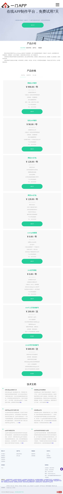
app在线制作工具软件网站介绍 (28, 479)
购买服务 (32, 336)
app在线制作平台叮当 (48, 479)
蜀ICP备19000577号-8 (19, 492)
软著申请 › (33, 453)
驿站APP (32, 485)
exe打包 (13, 487)
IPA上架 (34, 75)
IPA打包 (23, 75)
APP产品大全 (42, 485)
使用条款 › (3, 455)
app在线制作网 (56, 479)
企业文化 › (3, 459)
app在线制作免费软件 (39, 479)
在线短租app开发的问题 (8, 481)
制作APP (32, 25)
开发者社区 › (49, 457)
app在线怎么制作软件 (17, 479)
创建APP (32, 111)
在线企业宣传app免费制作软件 (29, 481)
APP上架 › (18, 455)
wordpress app (9, 487)
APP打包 (16, 485)
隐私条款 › (3, 457)
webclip (28, 485)
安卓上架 (12, 485)
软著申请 (29, 75)
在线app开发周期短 (49, 480)
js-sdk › (48, 453)
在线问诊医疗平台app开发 (48, 481)
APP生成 (20, 485)
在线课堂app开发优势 (18, 481)
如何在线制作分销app (31, 480)
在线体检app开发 (38, 481)
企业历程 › (3, 461)
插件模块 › (49, 455)
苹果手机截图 (48, 485)
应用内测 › (33, 455)
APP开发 (8, 485)
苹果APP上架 (54, 485)
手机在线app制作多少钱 (40, 480)
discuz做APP (36, 485)
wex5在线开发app (13, 480)
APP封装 (24, 485)
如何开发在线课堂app (22, 480)
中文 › (2, 467)
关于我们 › (3, 453)
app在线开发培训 (9, 479)
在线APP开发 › (19, 453)
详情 (20, 402)
